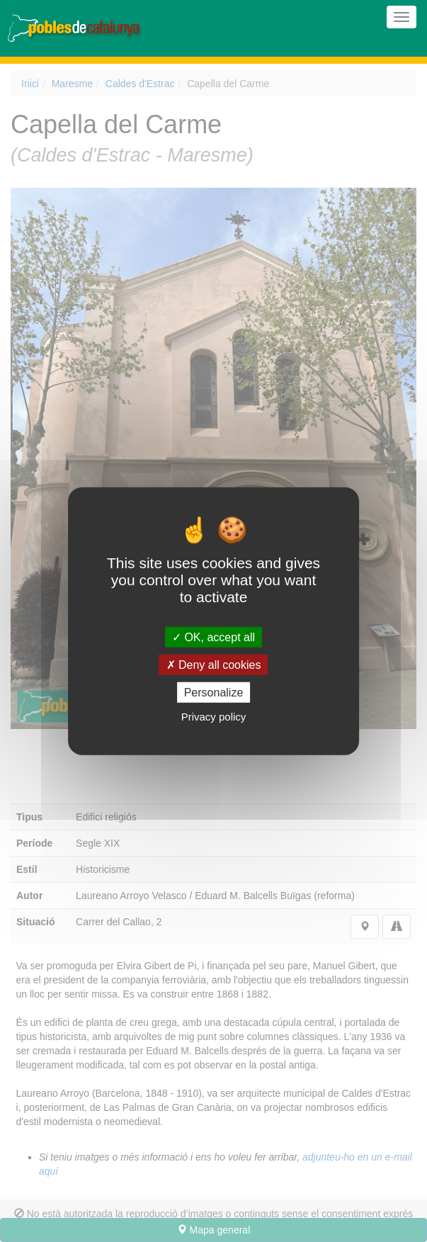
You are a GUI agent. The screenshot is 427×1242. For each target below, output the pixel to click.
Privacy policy (213, 717)
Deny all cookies (213, 664)
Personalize (214, 693)
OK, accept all (213, 637)
